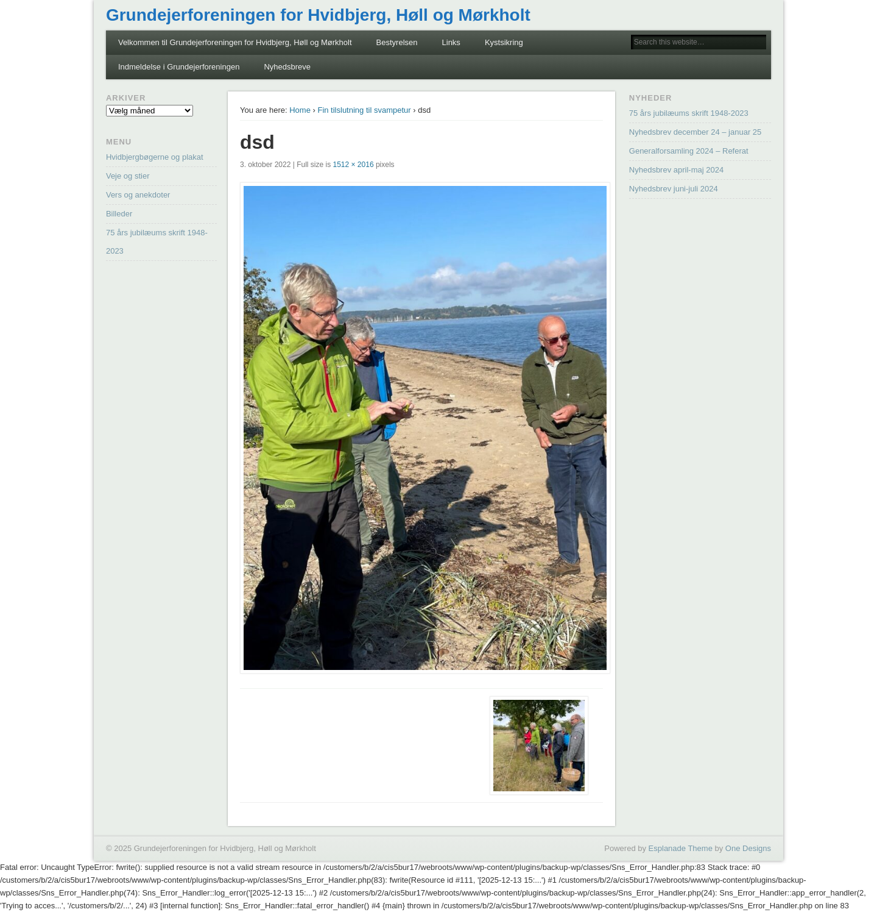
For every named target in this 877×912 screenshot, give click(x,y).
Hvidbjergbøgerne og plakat (154, 157)
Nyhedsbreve (287, 66)
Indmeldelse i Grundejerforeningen (178, 66)
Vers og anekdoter (138, 194)
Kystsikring (504, 42)
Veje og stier (128, 175)
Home (300, 110)
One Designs (748, 848)
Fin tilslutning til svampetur (363, 110)
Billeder (119, 213)
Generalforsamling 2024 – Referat (688, 150)
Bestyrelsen (397, 42)
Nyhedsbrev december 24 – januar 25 (695, 132)
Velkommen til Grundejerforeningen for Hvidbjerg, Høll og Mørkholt (235, 42)
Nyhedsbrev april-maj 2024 (676, 169)
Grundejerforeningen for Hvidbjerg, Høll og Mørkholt (318, 14)
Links (451, 42)
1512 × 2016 (353, 164)
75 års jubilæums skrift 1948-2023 (688, 113)
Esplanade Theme (681, 848)
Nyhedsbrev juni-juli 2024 (673, 188)
